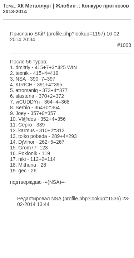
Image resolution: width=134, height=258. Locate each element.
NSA (56, 198)
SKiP (39, 34)
